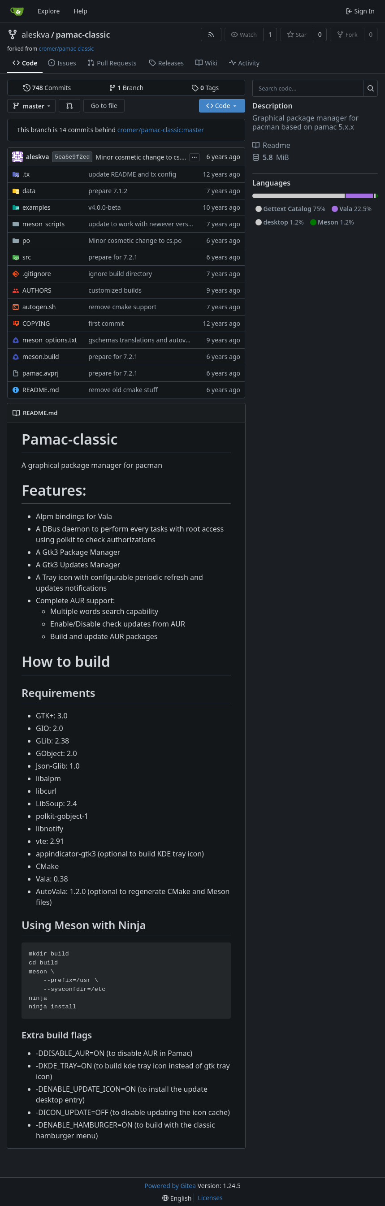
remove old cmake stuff (122, 389)
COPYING (36, 323)
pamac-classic (83, 34)
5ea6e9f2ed (72, 157)
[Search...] (370, 88)
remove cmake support (122, 307)
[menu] (176, 1198)
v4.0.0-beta (104, 207)
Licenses (210, 1197)
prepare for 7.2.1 (113, 257)
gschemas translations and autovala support (153, 340)
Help (80, 11)
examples (36, 207)
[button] (69, 105)
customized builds (115, 290)
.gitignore (36, 273)
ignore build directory (120, 273)
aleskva (35, 34)
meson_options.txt (49, 340)
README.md (40, 389)
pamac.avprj (40, 373)
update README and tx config (132, 174)
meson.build (40, 356)
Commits (47, 87)
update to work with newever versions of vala (154, 224)
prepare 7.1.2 (107, 190)
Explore (49, 11)
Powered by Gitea (170, 1185)
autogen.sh (39, 307)
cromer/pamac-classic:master (160, 129)
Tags (205, 87)
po (26, 240)
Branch (126, 87)
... (194, 156)
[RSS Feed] (211, 34)
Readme (271, 145)
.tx (26, 174)
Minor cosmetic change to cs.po (142, 157)
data (28, 190)
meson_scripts (43, 224)
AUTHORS (37, 290)
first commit (106, 323)
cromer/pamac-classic (66, 48)
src (26, 257)
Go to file (104, 105)
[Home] (17, 11)
